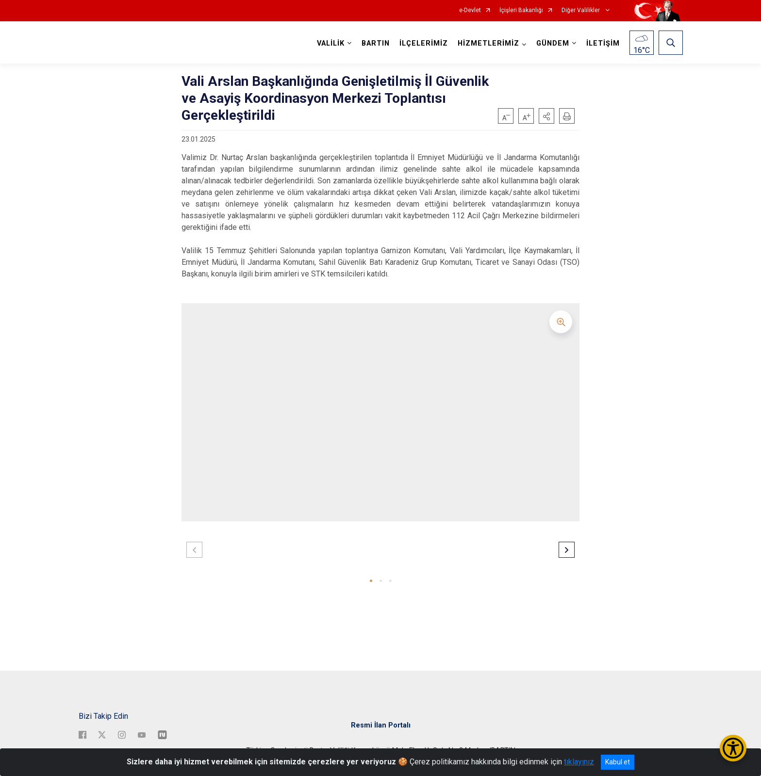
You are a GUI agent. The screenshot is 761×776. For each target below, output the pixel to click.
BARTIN (376, 43)
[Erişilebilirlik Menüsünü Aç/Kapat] (733, 748)
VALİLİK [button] (331, 43)
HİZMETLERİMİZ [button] (488, 43)
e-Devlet (470, 10)
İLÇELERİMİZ (423, 43)
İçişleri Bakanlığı (521, 10)
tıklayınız (579, 761)
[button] (546, 116)
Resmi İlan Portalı (381, 725)
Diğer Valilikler (581, 10)
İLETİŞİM (603, 43)
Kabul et (617, 762)
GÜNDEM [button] (552, 43)
